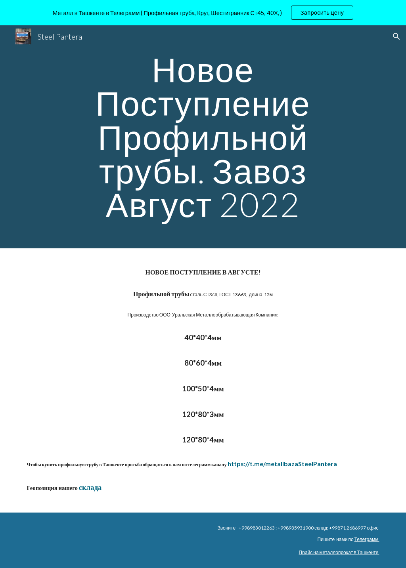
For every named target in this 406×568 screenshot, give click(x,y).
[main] (203, 137)
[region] (203, 12)
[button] (396, 36)
